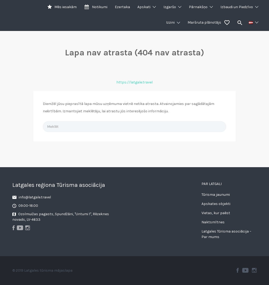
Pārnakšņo (198, 7)
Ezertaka (122, 7)
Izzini (170, 22)
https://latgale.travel (134, 82)
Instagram (254, 270)
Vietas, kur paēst (215, 213)
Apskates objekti (215, 204)
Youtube (245, 270)
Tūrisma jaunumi (215, 194)
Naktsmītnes (213, 222)
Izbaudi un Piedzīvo (236, 7)
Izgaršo (169, 7)
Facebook (237, 270)
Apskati (144, 7)
